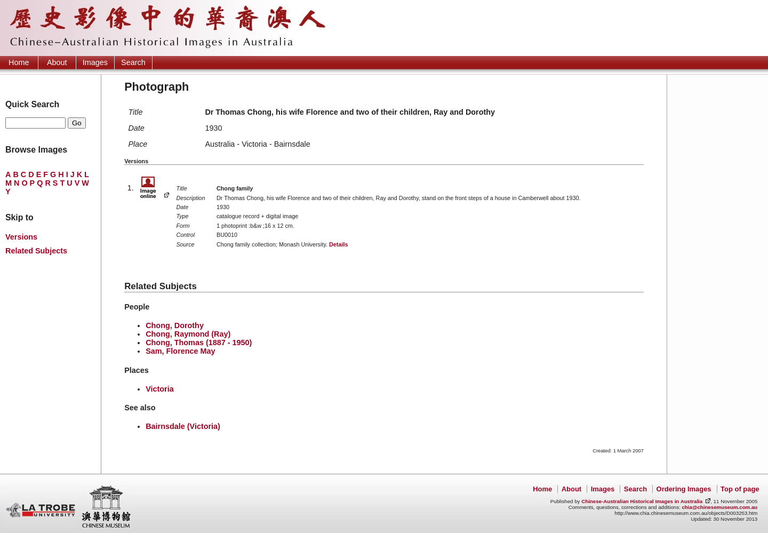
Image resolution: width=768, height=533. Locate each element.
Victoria (160, 389)
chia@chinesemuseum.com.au (719, 507)
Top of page (740, 489)
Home (19, 62)
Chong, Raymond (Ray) (188, 334)
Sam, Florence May (180, 351)
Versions (21, 237)
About (57, 62)
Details (338, 244)
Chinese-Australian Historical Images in (641, 501)
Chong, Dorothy (175, 325)
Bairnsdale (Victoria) (183, 426)
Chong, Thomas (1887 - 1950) (199, 342)
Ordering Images (684, 489)
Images (95, 62)
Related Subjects (36, 250)
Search (133, 62)
